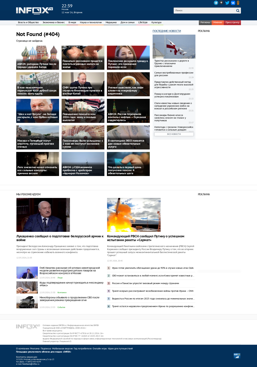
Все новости (174, 134)
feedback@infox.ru (30, 364)
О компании (22, 348)
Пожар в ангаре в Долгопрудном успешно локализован (172, 95)
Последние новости (167, 31)
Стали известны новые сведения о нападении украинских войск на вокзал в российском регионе (173, 106)
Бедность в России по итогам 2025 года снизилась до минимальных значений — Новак (153, 298)
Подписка (46, 348)
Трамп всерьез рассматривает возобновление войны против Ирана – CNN (152, 291)
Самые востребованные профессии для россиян (173, 74)
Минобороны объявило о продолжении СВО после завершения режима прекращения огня (69, 299)
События (61, 307)
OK (239, 3)
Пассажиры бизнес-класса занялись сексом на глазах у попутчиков (170, 118)
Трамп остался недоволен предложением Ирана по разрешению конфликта (153, 306)
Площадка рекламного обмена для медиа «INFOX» (43, 352)
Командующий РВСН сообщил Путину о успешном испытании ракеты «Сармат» (145, 238)
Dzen (222, 3)
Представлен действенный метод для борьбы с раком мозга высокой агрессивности (173, 84)
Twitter (227, 3)
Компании (61, 292)
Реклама (35, 348)
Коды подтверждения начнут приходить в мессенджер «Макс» (71, 284)
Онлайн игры (100, 348)
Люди (60, 277)
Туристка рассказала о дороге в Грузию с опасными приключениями (171, 63)
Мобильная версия (62, 348)
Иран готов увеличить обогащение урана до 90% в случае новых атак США (152, 268)
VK (233, 3)
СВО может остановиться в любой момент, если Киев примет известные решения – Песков (153, 275)
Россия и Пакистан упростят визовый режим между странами (145, 283)
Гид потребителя (83, 348)
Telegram (216, 3)
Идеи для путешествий (120, 348)
